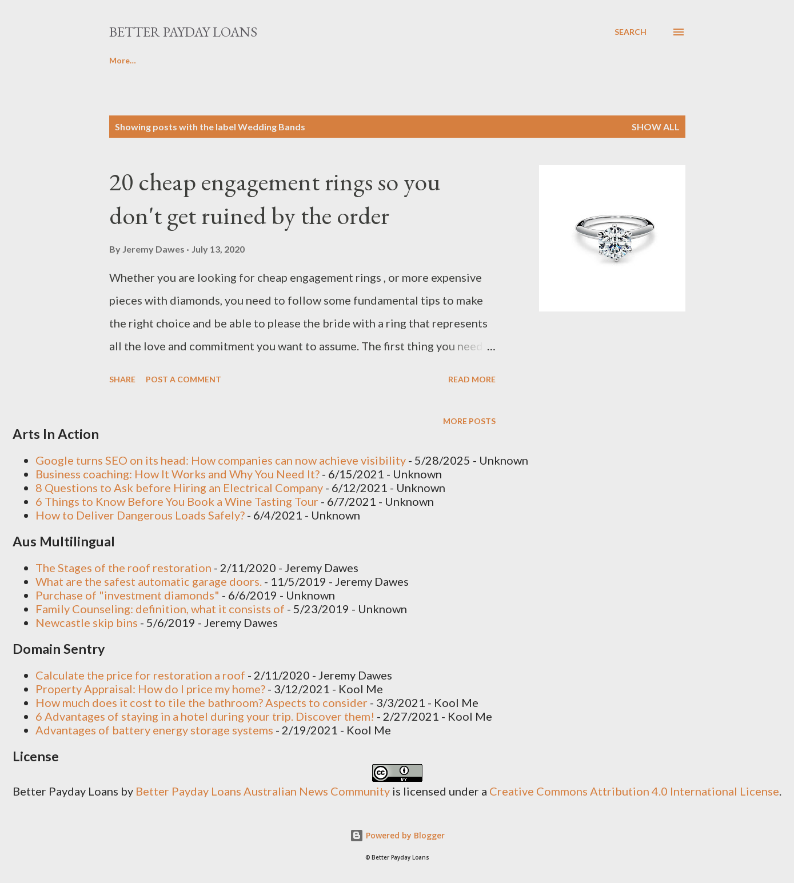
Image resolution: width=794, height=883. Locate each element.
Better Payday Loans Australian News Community (263, 791)
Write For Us (189, 60)
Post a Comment (183, 379)
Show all (656, 126)
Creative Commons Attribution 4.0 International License (634, 791)
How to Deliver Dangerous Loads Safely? (140, 515)
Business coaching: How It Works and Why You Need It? (177, 474)
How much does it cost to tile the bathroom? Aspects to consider (201, 702)
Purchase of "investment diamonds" (127, 595)
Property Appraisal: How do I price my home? (150, 689)
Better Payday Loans (183, 32)
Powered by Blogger (397, 835)
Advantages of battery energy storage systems (154, 730)
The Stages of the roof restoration (123, 567)
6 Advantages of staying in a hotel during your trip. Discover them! (204, 716)
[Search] (631, 32)
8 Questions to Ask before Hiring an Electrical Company (179, 487)
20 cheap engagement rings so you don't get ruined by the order (275, 198)
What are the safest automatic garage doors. (148, 581)
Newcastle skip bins (86, 622)
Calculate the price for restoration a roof (140, 675)
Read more (472, 379)
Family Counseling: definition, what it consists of (160, 609)
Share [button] (122, 379)
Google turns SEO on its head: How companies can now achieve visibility (220, 460)
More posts (469, 421)
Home (120, 60)
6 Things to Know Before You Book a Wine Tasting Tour (176, 501)
